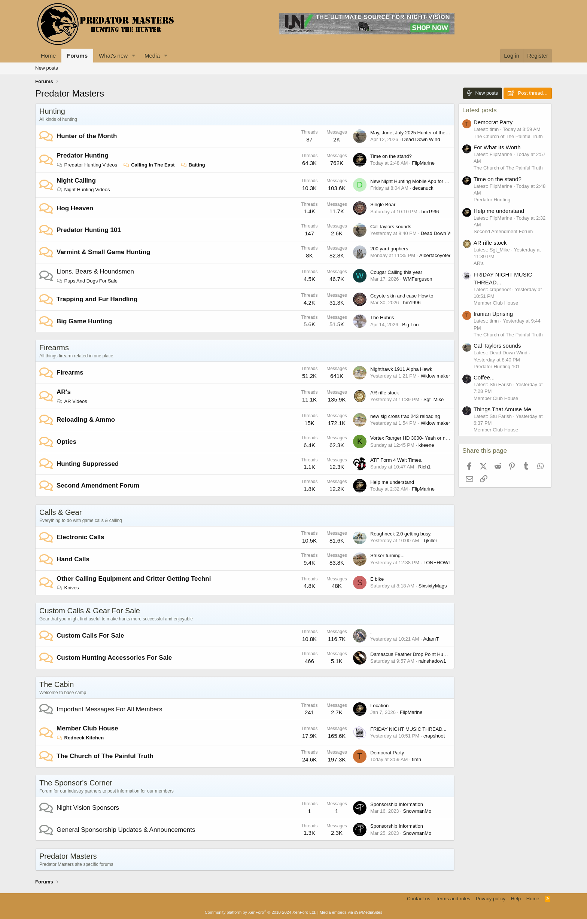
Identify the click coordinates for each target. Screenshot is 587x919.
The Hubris (382, 317)
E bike (377, 579)
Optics (66, 441)
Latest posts (479, 110)
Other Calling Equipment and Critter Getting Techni (134, 578)
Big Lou (410, 324)
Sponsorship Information (396, 804)
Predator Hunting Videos (87, 165)
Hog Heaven (75, 208)
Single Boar (382, 204)
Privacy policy (490, 898)
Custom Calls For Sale (90, 635)
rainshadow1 (432, 661)
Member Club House (87, 728)
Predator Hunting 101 (89, 229)
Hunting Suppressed (88, 463)
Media (152, 55)
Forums (77, 55)
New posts (46, 68)
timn (416, 759)
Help (516, 898)
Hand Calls (73, 559)
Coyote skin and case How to (401, 296)
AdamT (431, 639)
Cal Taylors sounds (390, 226)
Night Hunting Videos (83, 189)
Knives (68, 587)
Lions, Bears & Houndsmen (95, 271)
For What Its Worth (497, 147)
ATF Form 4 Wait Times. (396, 460)
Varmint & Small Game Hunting (103, 252)
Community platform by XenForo (260, 912)
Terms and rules (453, 898)
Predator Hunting (83, 155)
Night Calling (76, 180)
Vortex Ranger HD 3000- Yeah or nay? (411, 438)
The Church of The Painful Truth (105, 756)
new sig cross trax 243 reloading (405, 416)
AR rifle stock (384, 393)
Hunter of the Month (87, 136)
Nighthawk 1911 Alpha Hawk (401, 369)
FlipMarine (423, 163)
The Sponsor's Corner (75, 783)
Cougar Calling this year (396, 272)
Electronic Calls (80, 537)
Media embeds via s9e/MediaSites (351, 912)
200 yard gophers (389, 248)
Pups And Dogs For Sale (87, 281)
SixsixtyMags (433, 586)
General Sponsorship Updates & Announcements (126, 829)
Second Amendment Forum (98, 485)
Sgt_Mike (433, 399)
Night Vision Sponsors (88, 807)
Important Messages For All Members (109, 709)
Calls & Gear (60, 512)
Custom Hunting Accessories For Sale (114, 657)
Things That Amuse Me (502, 409)
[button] (133, 55)
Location (379, 705)
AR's (64, 392)
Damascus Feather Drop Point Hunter (410, 654)
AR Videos (72, 401)
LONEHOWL (437, 562)
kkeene (426, 445)
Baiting (193, 165)
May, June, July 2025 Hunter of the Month (415, 132)
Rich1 (424, 467)
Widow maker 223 (440, 376)
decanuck (423, 188)
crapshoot (434, 736)
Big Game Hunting (84, 321)
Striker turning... (387, 555)
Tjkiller (430, 540)
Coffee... (484, 377)
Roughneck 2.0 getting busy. (401, 534)
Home (48, 55)
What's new (113, 55)
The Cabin (56, 684)
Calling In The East (149, 165)
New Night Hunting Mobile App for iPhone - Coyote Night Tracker (440, 181)
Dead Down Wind (421, 139)
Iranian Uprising (493, 314)
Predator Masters (68, 856)
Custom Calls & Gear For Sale (89, 611)
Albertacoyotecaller (440, 255)
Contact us (418, 898)
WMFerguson (417, 279)
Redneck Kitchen (80, 738)
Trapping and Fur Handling (97, 299)
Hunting (52, 111)
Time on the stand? (391, 156)
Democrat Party (387, 752)
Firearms (54, 348)
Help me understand (392, 482)
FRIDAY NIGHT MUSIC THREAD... (408, 729)
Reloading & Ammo (86, 419)
